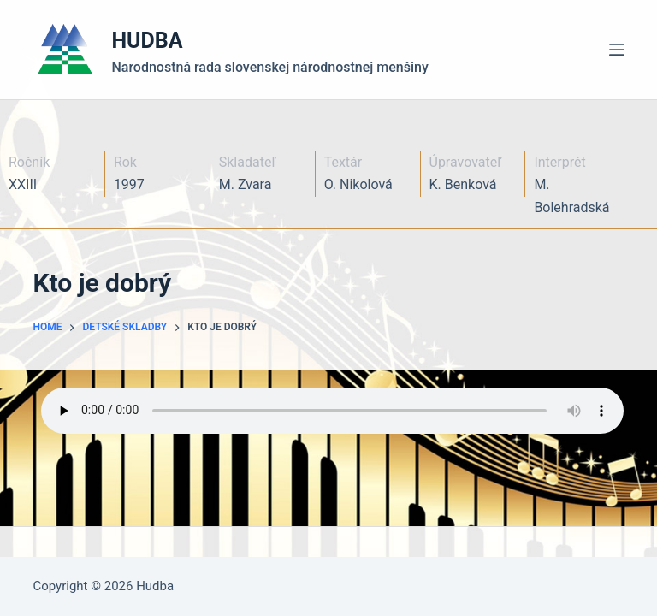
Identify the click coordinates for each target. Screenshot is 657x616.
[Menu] (616, 49)
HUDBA (146, 40)
